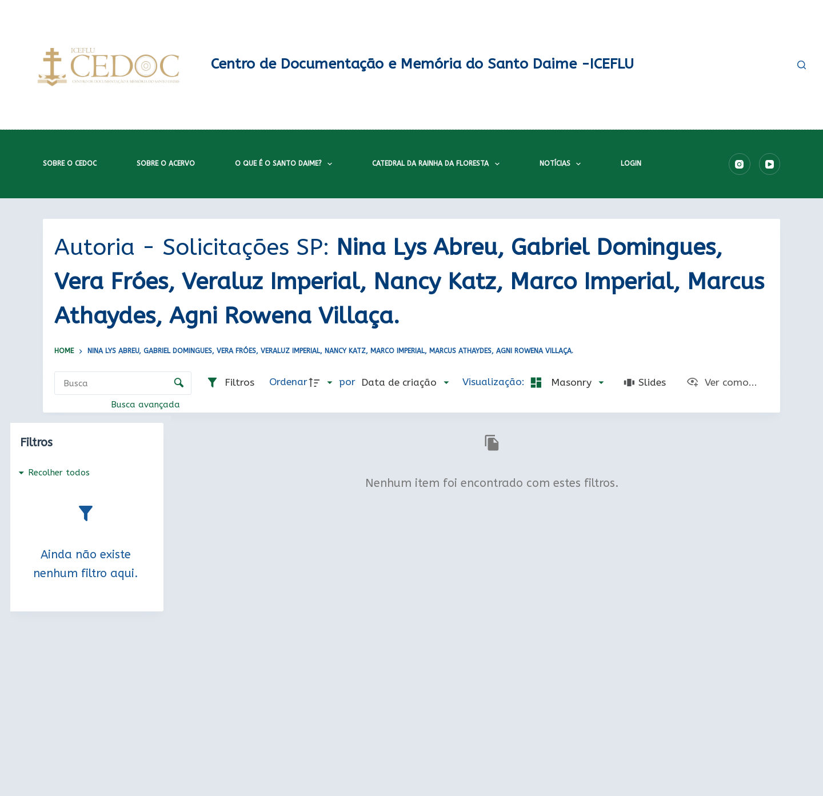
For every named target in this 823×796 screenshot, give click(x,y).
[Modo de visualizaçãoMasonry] (565, 383)
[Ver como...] (721, 383)
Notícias (562, 164)
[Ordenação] (404, 383)
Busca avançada (147, 404)
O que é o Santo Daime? (286, 164)
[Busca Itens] (122, 383)
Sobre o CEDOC (70, 163)
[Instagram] (739, 164)
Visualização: (495, 382)
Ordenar (288, 382)
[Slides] (644, 383)
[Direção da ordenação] (322, 383)
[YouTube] (770, 164)
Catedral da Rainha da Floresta (438, 164)
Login (631, 163)
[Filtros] (230, 383)
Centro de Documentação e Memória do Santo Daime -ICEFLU (422, 64)
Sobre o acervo (166, 163)
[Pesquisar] (801, 65)
